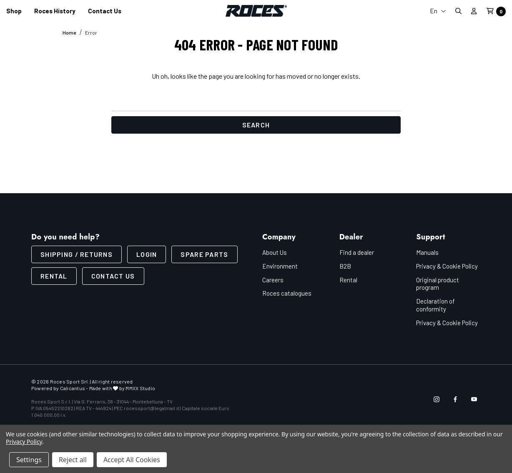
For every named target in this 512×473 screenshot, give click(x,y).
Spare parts (204, 254)
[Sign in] (474, 11)
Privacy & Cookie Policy (447, 266)
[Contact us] (105, 11)
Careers (273, 280)
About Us (274, 252)
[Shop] (14, 11)
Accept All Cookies (131, 459)
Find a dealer (356, 252)
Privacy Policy (24, 442)
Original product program (437, 283)
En (438, 11)
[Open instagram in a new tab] (436, 399)
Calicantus (72, 388)
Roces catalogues (286, 293)
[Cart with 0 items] (494, 11)
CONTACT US (113, 276)
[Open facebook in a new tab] (455, 399)
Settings (29, 459)
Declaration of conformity (435, 305)
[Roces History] (55, 11)
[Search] (458, 11)
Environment (280, 266)
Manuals (427, 252)
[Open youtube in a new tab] (474, 399)
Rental (54, 276)
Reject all (73, 459)
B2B (345, 266)
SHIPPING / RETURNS (76, 254)
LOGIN (146, 254)
